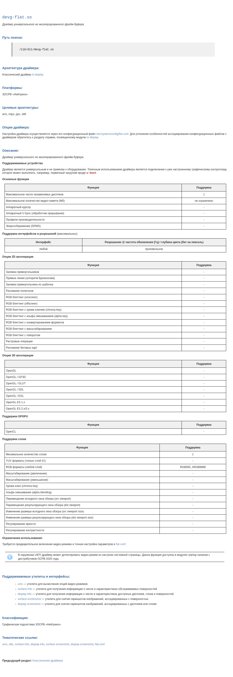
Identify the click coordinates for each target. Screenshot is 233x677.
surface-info (25, 589)
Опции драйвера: (16, 127)
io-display (37, 74)
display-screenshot (29, 604)
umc (20, 584)
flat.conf (120, 544)
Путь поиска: (12, 37)
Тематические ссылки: (20, 637)
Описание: (10, 150)
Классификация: (15, 618)
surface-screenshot (29, 599)
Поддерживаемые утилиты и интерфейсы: (36, 576)
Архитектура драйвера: (20, 68)
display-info (25, 594)
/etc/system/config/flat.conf (112, 134)
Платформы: (12, 88)
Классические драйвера (48, 660)
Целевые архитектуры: (20, 107)
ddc (11, 644)
